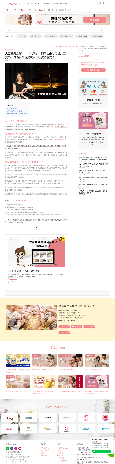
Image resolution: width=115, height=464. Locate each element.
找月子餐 (42, 10)
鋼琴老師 (23, 222)
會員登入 (43, 461)
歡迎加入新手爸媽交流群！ (66, 370)
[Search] (101, 30)
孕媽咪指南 (45, 3)
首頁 (7, 10)
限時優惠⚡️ (22, 10)
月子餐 (37, 3)
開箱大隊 (55, 3)
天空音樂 (8, 124)
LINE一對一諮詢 (93, 70)
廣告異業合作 (45, 458)
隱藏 (12, 105)
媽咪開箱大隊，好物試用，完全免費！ (70, 392)
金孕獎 (14, 10)
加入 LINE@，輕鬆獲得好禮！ (94, 370)
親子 (18, 222)
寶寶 (42, 220)
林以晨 (14, 222)
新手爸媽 (63, 220)
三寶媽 (10, 137)
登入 (102, 3)
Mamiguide (11, 220)
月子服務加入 (45, 456)
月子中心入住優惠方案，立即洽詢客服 (18, 392)
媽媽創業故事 (73, 46)
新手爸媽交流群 (61, 10)
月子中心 (29, 3)
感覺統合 (60, 139)
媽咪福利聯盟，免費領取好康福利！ (43, 370)
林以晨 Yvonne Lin (27, 201)
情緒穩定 (50, 220)
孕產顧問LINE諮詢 (63, 456)
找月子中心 (32, 10)
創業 (21, 220)
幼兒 (45, 220)
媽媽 (30, 220)
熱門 (69, 10)
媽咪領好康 (63, 3)
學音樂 (38, 220)
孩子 (34, 220)
